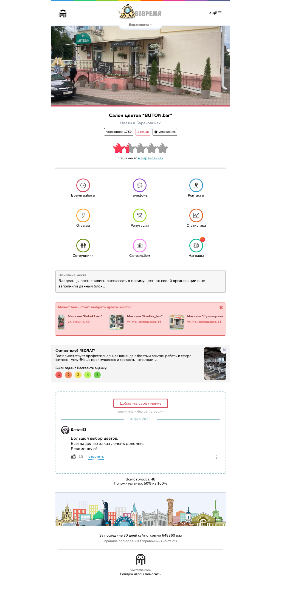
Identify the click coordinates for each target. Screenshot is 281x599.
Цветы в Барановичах (140, 123)
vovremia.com (140, 570)
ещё (215, 13)
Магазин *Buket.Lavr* (85, 316)
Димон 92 (78, 429)
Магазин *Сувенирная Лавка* (209, 316)
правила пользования (121, 541)
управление (165, 132)
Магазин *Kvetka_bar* (145, 316)
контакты (170, 541)
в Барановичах (150, 158)
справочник (151, 541)
